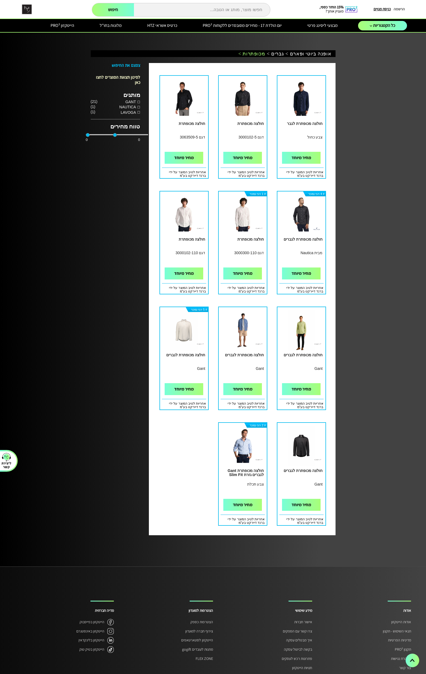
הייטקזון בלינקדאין (91, 640)
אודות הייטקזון (401, 621)
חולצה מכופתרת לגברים (303, 239)
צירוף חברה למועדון (199, 631)
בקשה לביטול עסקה (298, 649)
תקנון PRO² (403, 649)
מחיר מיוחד (301, 157)
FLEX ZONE (204, 658)
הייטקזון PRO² (62, 25)
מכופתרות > (251, 53)
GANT (131, 102)
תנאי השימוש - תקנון (397, 631)
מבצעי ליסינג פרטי (322, 25)
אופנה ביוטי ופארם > (308, 53)
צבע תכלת (255, 484)
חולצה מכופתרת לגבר (305, 124)
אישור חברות (303, 621)
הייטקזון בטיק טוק (91, 649)
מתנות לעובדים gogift (197, 649)
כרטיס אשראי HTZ (162, 25)
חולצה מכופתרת (250, 124)
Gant (318, 368)
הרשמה (399, 9)
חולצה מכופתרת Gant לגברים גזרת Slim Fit (246, 473)
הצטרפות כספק (201, 621)
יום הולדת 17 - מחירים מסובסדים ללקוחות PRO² (242, 25)
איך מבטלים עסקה (299, 640)
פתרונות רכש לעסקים (297, 658)
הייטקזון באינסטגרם (90, 631)
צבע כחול (315, 137)
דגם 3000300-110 (249, 253)
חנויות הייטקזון (302, 667)
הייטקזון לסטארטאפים (197, 640)
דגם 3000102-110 (190, 253)
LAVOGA (128, 112)
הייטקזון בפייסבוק (92, 621)
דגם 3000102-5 (251, 137)
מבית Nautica (311, 253)
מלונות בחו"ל (111, 25)
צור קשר (405, 667)
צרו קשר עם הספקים (297, 631)
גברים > (275, 53)
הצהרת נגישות (401, 658)
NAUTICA (127, 107)
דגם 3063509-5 (192, 137)
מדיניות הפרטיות (399, 640)
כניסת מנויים (382, 9)
